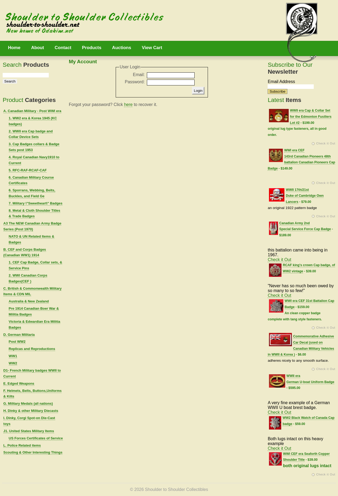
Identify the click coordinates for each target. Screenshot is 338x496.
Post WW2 (17, 342)
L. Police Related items (22, 445)
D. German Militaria (19, 335)
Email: (138, 74)
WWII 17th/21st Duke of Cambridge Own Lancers (305, 196)
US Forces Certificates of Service (36, 438)
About (37, 47)
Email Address (281, 81)
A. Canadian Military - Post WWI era (32, 111)
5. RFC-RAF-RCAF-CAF (28, 170)
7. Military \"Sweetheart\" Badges (36, 203)
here (128, 104)
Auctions (121, 47)
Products (92, 47)
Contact (63, 47)
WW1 (13, 356)
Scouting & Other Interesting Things (33, 452)
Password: (135, 82)
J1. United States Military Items (28, 431)
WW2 (13, 363)
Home (14, 47)
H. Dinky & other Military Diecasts (30, 411)
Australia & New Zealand (29, 301)
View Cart (152, 47)
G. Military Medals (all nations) (28, 403)
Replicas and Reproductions (32, 349)
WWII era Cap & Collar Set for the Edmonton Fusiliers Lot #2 (311, 117)
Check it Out (325, 143)
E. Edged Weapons (18, 383)
